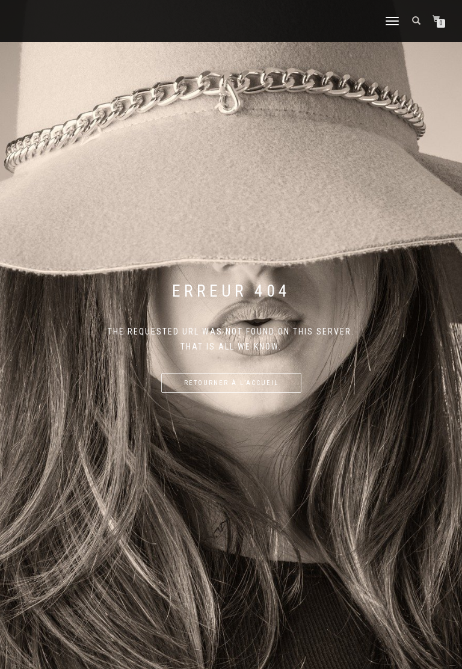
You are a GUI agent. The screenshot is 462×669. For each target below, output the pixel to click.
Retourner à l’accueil (231, 383)
